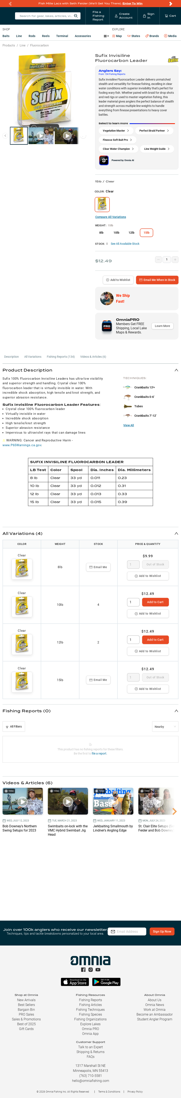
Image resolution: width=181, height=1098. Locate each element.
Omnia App (90, 1034)
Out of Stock (155, 564)
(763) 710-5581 (90, 1076)
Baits (6, 36)
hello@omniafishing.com (90, 1081)
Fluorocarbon (39, 45)
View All (128, 425)
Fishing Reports (90, 1000)
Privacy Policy (135, 1091)
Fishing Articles (90, 1005)
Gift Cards (26, 1029)
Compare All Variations (110, 217)
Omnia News (154, 1005)
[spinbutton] (133, 565)
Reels (46, 36)
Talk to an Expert (90, 1047)
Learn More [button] (162, 326)
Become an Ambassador (154, 1014)
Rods (32, 36)
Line (19, 36)
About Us (154, 1000)
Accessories (83, 36)
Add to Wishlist (118, 280)
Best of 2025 (26, 1024)
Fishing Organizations (90, 1019)
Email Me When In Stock (157, 280)
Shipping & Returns (90, 1052)
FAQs (90, 1057)
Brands (152, 36)
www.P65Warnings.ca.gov (22, 445)
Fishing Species (90, 1014)
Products (9, 45)
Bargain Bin (26, 1010)
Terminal (62, 36)
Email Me (98, 567)
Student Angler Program (154, 1019)
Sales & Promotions (26, 1019)
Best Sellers (26, 1005)
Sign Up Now (127, 934)
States (133, 36)
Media (170, 35)
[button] (90, 370)
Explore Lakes (90, 1024)
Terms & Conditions (109, 1091)
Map (117, 36)
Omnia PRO (90, 1029)
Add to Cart (155, 602)
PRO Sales (26, 1014)
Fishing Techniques (90, 1010)
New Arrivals (26, 1000)
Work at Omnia (155, 1010)
